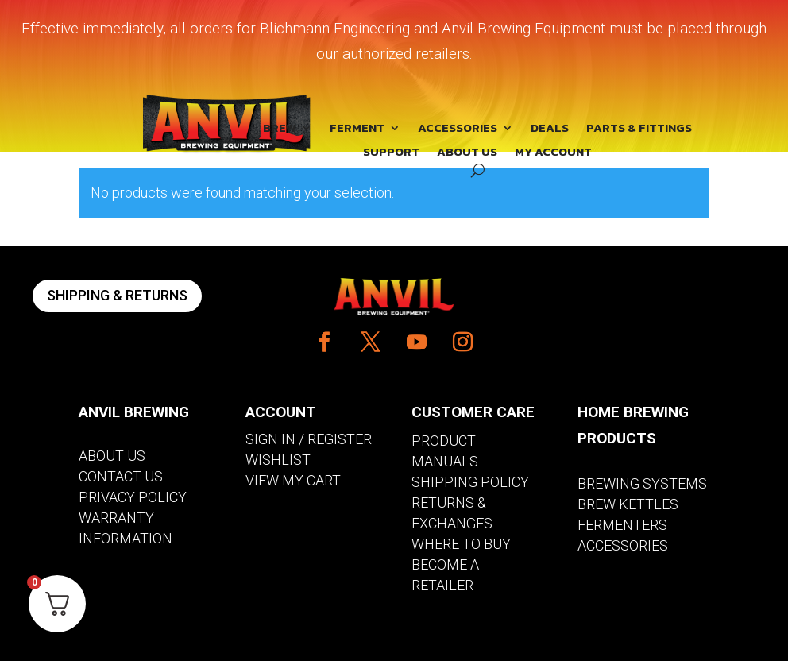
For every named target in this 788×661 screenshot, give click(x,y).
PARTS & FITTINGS (639, 129)
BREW (279, 129)
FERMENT (357, 129)
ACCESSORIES (457, 129)
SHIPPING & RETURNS (117, 295)
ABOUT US (467, 153)
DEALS (550, 129)
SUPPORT (391, 153)
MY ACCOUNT (553, 153)
